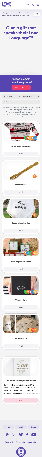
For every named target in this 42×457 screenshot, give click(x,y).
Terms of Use (9, 442)
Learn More (25, 15)
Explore (21, 400)
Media (21, 427)
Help (8, 427)
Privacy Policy (21, 442)
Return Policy (32, 442)
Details (21, 154)
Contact (33, 427)
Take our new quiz (21, 87)
